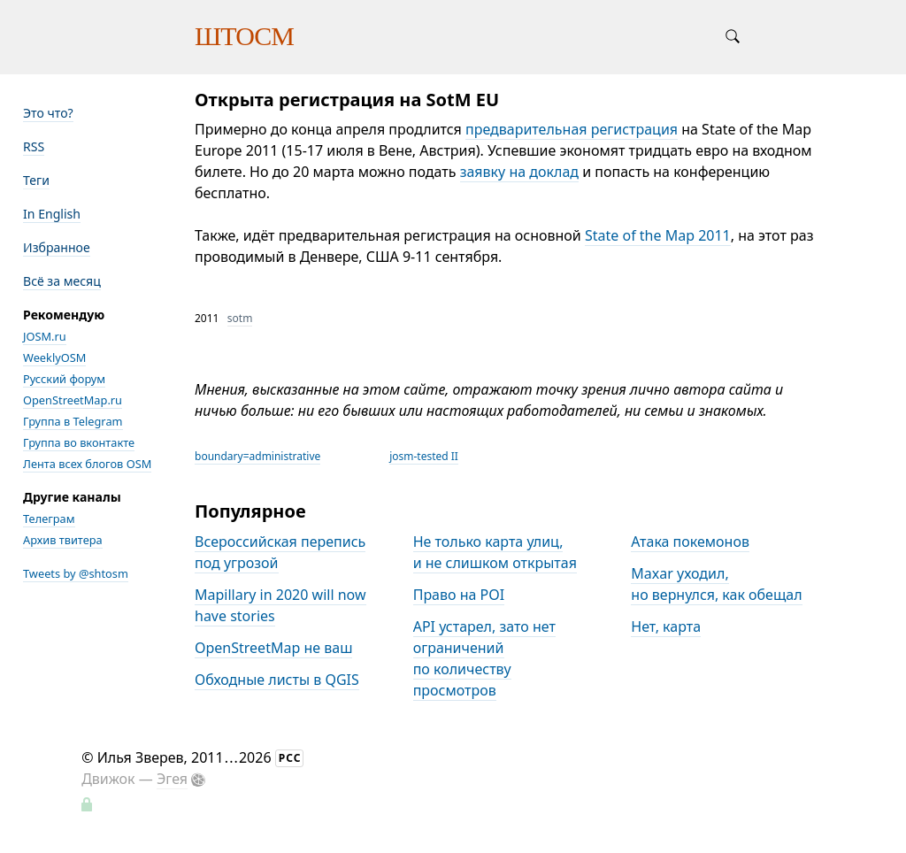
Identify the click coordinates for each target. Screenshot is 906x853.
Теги (36, 180)
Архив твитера (63, 540)
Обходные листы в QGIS (277, 679)
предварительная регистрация (571, 129)
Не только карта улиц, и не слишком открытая (495, 552)
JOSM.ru (44, 336)
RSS (33, 146)
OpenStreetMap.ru (72, 400)
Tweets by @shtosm (75, 573)
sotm (240, 318)
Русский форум (64, 379)
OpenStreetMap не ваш (273, 647)
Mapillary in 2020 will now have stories (280, 605)
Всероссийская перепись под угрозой (280, 552)
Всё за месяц (62, 281)
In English (52, 213)
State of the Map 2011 (658, 235)
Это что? (48, 112)
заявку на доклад (519, 171)
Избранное (56, 247)
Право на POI (459, 594)
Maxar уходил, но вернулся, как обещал (716, 584)
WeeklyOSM (54, 357)
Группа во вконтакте (78, 442)
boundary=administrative (257, 456)
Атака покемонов (690, 541)
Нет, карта (666, 626)
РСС (290, 757)
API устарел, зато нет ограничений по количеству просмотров (484, 658)
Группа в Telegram (73, 421)
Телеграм (49, 518)
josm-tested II (423, 456)
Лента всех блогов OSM (87, 464)
